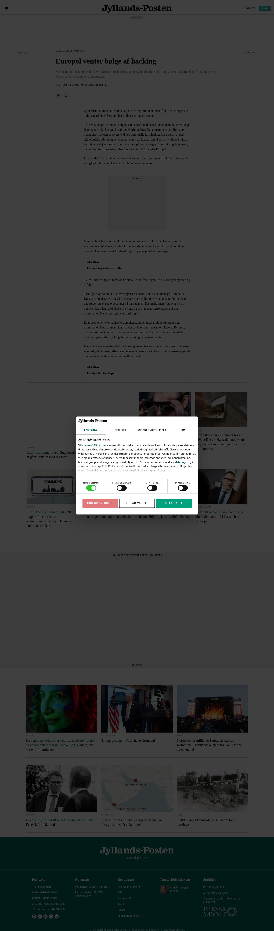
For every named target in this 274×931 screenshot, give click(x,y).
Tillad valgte (137, 503)
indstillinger (180, 462)
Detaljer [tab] (120, 430)
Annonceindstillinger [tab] (152, 430)
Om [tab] (183, 430)
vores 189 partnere (96, 445)
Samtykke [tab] (90, 430)
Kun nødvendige (100, 503)
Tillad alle (174, 503)
